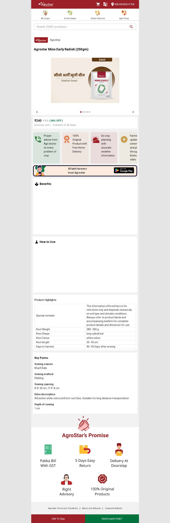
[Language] (105, 4)
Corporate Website (113, 508)
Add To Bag (58, 518)
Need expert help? (112, 518)
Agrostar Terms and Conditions (63, 508)
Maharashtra (121, 4)
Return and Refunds (91, 508)
